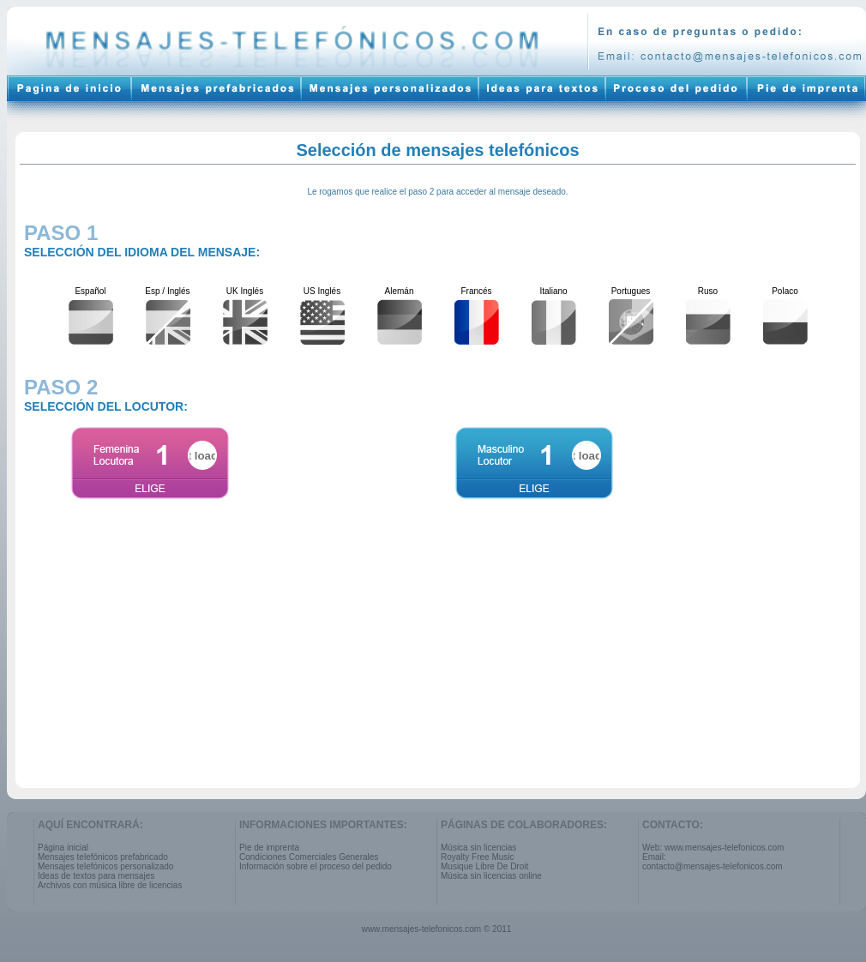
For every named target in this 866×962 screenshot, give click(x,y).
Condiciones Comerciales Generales (308, 857)
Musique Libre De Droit (484, 866)
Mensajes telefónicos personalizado (105, 866)
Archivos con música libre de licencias (110, 885)
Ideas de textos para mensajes (96, 876)
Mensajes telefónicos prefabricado (103, 857)
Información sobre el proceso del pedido (315, 866)
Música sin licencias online (491, 876)
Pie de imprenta (269, 847)
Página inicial (63, 847)
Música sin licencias (478, 847)
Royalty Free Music (477, 857)
